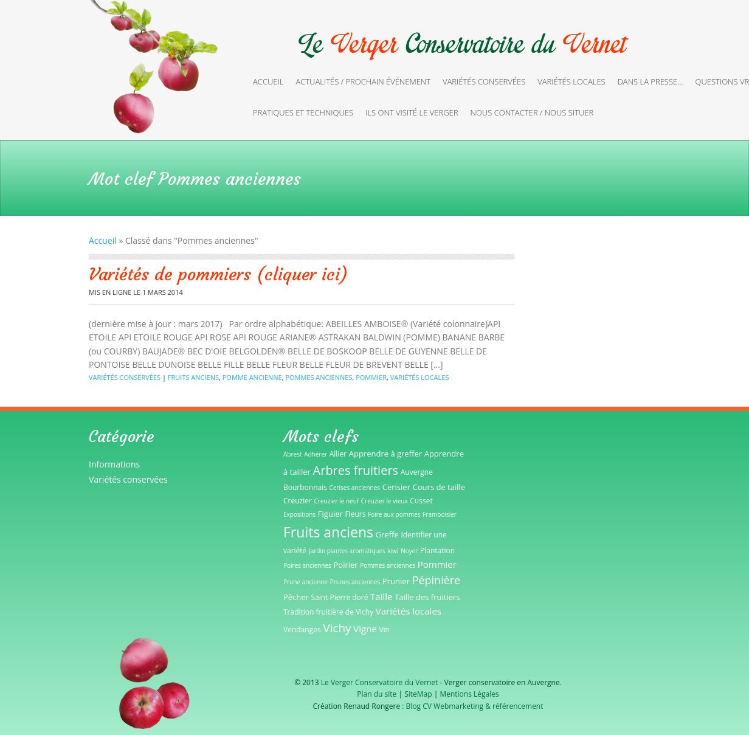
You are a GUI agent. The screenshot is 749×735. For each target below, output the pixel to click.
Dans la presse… (650, 81)
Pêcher (296, 597)
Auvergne (417, 472)
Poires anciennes (307, 565)
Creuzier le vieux (384, 501)
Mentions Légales (469, 694)
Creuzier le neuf (336, 501)
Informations (114, 464)
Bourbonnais (305, 487)
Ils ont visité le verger (411, 112)
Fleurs (355, 514)
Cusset (421, 500)
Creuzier (297, 500)
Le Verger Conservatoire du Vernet (379, 682)
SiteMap (418, 694)
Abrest (292, 454)
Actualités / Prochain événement (362, 81)
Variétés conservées (484, 81)
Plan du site (376, 694)
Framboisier (440, 514)
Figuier (330, 513)
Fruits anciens (193, 377)
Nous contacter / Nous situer (532, 112)
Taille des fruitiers (427, 597)
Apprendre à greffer (385, 453)
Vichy (337, 628)
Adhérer (315, 454)
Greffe (387, 534)
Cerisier (396, 486)
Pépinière (436, 580)
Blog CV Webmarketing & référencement (475, 706)
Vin (384, 629)
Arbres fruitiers (356, 470)
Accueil (268, 81)
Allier (338, 454)
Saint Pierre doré (339, 597)
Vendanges (302, 629)
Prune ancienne (305, 582)
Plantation (437, 550)
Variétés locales (571, 81)
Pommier (371, 377)
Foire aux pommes (394, 514)
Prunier (396, 581)
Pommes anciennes (318, 377)
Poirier (346, 564)
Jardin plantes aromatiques (347, 551)
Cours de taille (439, 486)
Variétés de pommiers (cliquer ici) (218, 274)
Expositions (299, 514)
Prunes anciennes (355, 582)
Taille (381, 596)
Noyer (409, 551)
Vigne (365, 629)
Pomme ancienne (252, 377)
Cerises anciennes (355, 487)
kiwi (392, 551)
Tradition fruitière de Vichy (328, 612)
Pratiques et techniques (303, 112)
